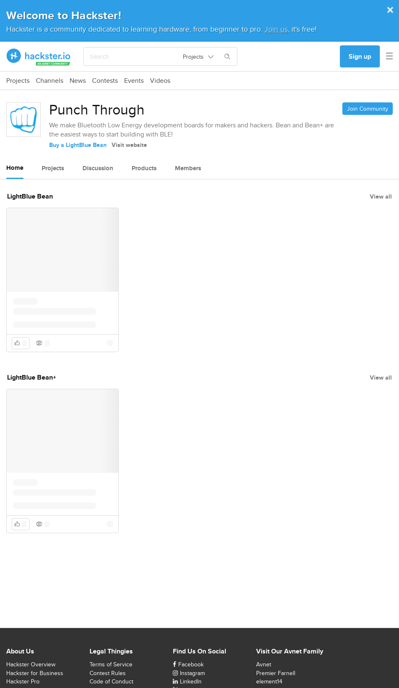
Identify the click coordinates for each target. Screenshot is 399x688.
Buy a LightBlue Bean (78, 145)
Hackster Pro (23, 681)
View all (381, 196)
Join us (276, 29)
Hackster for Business (34, 673)
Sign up (360, 56)
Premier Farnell (275, 673)
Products (144, 168)
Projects (18, 80)
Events (134, 80)
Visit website (129, 145)
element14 (269, 681)
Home (14, 167)
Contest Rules (108, 673)
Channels (49, 80)
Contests (105, 80)
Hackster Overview (30, 664)
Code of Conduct (111, 681)
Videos (160, 80)
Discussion (97, 168)
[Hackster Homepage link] (38, 56)
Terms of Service (111, 664)
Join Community (367, 108)
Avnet (263, 664)
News (78, 80)
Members (188, 168)
